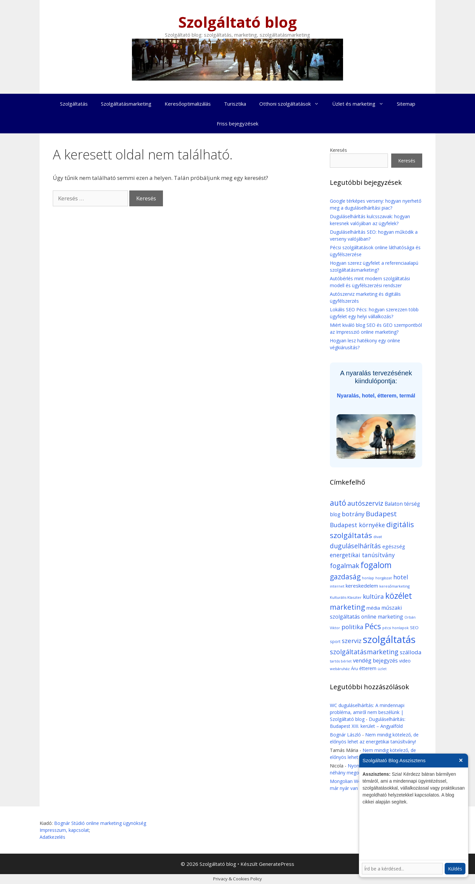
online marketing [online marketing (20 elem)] (382, 616)
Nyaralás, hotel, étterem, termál (376, 395)
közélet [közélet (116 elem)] (398, 595)
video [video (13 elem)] (405, 661)
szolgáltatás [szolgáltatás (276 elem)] (389, 639)
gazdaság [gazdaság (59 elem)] (345, 576)
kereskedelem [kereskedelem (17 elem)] (362, 585)
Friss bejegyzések (237, 123)
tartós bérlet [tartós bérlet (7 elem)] (341, 661)
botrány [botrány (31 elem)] (353, 514)
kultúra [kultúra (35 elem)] (373, 596)
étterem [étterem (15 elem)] (367, 668)
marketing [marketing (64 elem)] (347, 607)
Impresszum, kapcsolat (64, 830)
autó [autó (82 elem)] (338, 502)
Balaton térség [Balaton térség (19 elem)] (402, 503)
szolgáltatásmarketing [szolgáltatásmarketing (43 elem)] (364, 651)
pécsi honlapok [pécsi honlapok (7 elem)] (395, 628)
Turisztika (235, 103)
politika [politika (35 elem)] (352, 627)
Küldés (455, 869)
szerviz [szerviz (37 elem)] (352, 640)
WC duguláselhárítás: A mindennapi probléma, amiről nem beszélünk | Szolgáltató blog (367, 712)
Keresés (338, 150)
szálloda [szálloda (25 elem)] (410, 652)
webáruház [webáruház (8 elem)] (340, 668)
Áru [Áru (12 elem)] (354, 668)
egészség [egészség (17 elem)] (393, 546)
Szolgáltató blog (237, 22)
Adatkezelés (52, 837)
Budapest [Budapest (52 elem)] (381, 513)
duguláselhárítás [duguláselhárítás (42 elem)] (355, 545)
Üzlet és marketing (361, 104)
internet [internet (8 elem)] (337, 586)
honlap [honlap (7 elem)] (368, 578)
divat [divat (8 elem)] (377, 536)
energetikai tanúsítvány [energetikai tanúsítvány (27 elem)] (362, 555)
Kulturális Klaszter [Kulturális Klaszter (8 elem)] (346, 597)
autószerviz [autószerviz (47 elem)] (365, 503)
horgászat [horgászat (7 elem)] (383, 578)
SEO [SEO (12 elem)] (414, 627)
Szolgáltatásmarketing (126, 103)
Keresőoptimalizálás (188, 103)
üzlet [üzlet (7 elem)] (382, 668)
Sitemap (406, 103)
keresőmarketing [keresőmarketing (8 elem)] (394, 586)
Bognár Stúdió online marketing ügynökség (100, 823)
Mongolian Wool (347, 781)
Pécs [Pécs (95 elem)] (373, 626)
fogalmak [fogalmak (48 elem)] (344, 565)
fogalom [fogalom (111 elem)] (376, 565)
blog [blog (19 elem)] (335, 514)
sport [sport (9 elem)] (335, 641)
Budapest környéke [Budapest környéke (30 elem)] (357, 525)
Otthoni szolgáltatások (292, 104)
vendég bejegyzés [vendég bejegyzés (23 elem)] (375, 660)
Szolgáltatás (74, 103)
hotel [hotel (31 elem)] (400, 577)
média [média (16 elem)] (373, 607)
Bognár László (345, 734)
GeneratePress (276, 864)
